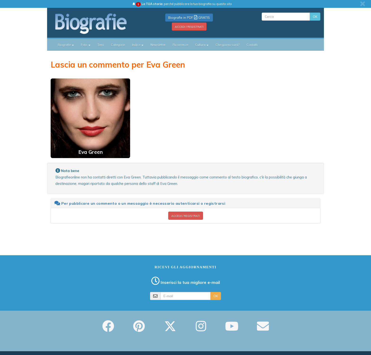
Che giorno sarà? (227, 45)
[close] (362, 3)
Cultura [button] (201, 45)
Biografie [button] (66, 45)
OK (315, 16)
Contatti (252, 45)
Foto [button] (85, 45)
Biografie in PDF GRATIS (189, 17)
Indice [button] (137, 45)
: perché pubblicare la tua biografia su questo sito (182, 4)
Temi (100, 45)
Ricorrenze (180, 45)
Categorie (118, 45)
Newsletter (158, 45)
